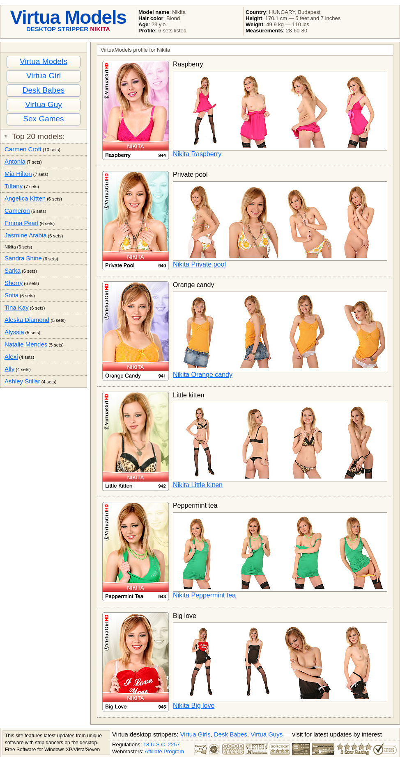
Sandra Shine (23, 258)
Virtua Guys (267, 734)
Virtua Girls (195, 734)
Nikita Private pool (199, 264)
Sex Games (43, 118)
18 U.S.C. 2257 (161, 744)
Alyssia (14, 331)
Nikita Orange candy (202, 374)
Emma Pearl (22, 222)
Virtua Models (43, 61)
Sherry (14, 282)
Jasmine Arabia (26, 235)
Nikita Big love (193, 705)
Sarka (13, 270)
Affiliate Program (164, 751)
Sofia (11, 295)
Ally (9, 368)
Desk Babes (43, 90)
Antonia (15, 161)
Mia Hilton (18, 173)
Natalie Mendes (26, 344)
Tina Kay (17, 307)
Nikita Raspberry (197, 153)
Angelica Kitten (25, 198)
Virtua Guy (43, 104)
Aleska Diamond (27, 319)
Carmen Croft (23, 149)
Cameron (17, 210)
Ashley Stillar (22, 381)
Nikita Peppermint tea (204, 595)
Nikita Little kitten (198, 484)
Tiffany (14, 185)
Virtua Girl (43, 75)
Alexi (11, 356)
